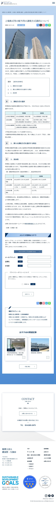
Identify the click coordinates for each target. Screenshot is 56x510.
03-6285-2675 (30, 425)
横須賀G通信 (47, 455)
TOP (28, 449)
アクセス (31, 469)
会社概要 (29, 461)
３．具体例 (12, 93)
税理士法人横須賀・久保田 (9, 450)
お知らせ (46, 452)
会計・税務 (21, 25)
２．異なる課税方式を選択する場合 (19, 89)
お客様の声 (30, 458)
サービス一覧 (30, 452)
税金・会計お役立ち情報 (33, 455)
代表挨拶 (31, 464)
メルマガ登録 (47, 458)
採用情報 (46, 449)
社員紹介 (31, 466)
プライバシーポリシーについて (19, 272)
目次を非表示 (18, 82)
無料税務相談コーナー (31, 224)
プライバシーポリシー (48, 498)
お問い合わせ (47, 461)
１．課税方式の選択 (15, 86)
